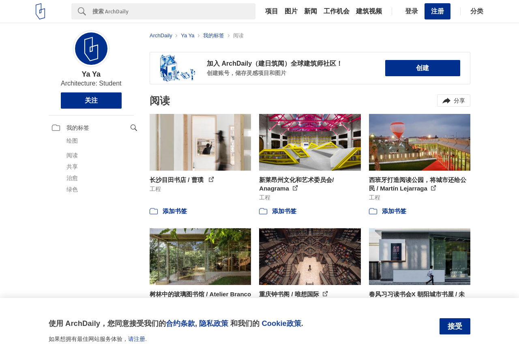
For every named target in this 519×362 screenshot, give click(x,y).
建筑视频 (369, 11)
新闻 (310, 11)
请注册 (136, 339)
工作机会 (337, 11)
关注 (91, 100)
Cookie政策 (281, 323)
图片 (291, 11)
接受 (455, 326)
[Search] (173, 11)
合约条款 (180, 323)
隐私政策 (213, 323)
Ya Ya (91, 74)
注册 (437, 11)
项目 (271, 11)
